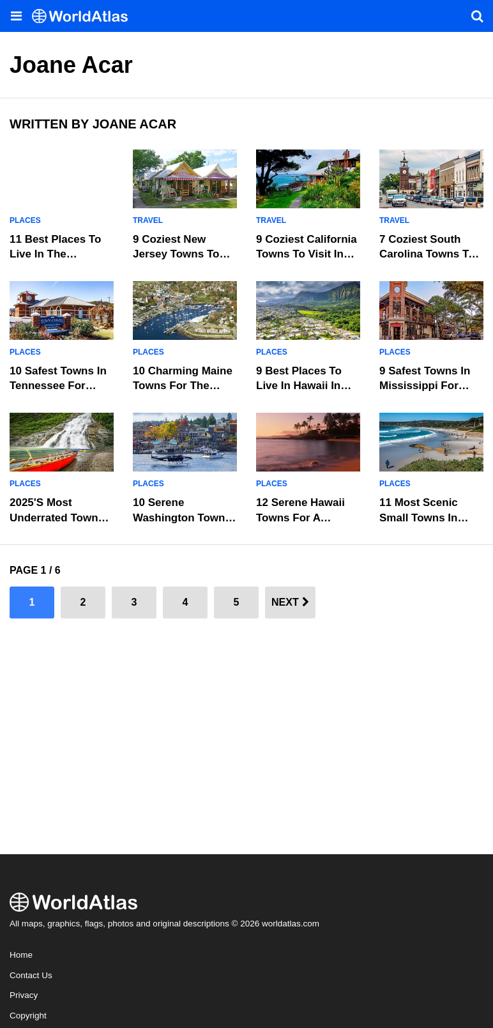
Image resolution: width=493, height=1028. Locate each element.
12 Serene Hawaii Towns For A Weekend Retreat (300, 517)
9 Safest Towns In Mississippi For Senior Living (424, 386)
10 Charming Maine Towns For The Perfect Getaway (182, 386)
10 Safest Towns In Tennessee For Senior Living (58, 386)
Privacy (24, 995)
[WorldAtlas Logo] (84, 16)
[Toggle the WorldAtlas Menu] (16, 16)
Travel (148, 220)
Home (21, 955)
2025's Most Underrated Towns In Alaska (57, 517)
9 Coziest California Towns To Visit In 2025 (306, 254)
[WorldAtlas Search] (477, 16)
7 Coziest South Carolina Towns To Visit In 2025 (427, 254)
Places (25, 220)
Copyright (28, 1015)
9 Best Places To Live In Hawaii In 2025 (299, 386)
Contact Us (31, 975)
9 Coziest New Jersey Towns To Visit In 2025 (176, 254)
